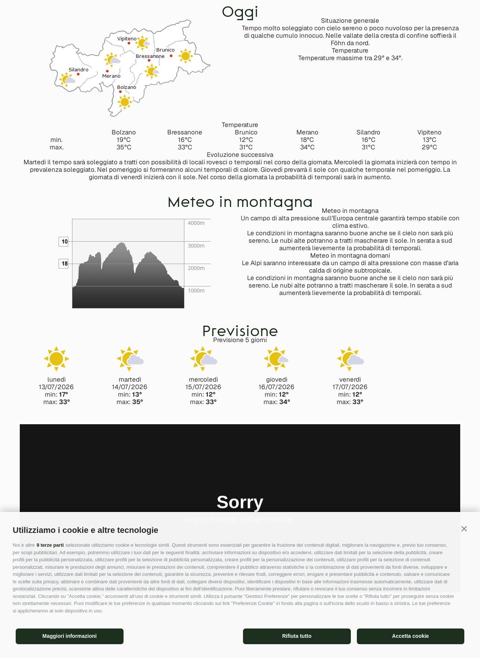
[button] (464, 528)
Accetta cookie (410, 636)
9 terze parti (50, 545)
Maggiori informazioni (70, 636)
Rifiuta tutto (297, 636)
